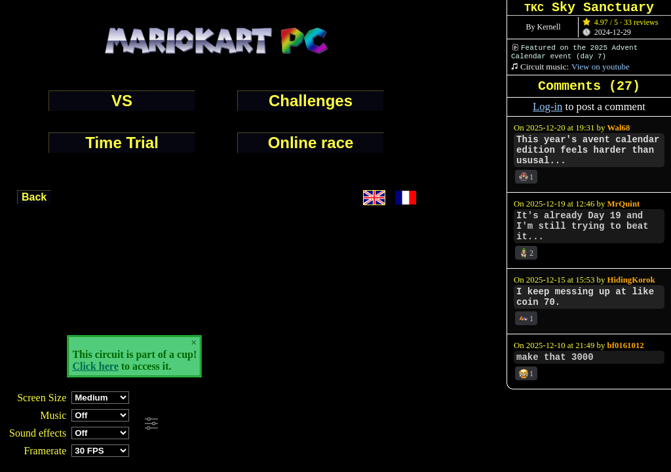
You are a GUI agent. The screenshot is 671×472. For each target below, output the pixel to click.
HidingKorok (631, 280)
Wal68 (618, 127)
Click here (95, 366)
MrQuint (623, 203)
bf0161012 (625, 345)
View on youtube (600, 66)
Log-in (547, 106)
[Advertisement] (356, 424)
